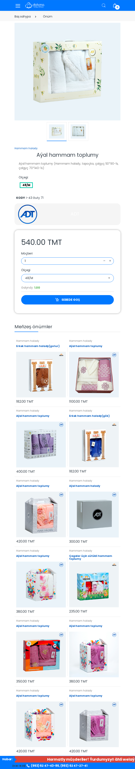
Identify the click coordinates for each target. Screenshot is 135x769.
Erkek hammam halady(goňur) (38, 346)
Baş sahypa (23, 16)
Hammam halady (26, 148)
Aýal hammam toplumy (85, 346)
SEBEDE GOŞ (67, 300)
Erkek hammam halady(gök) (89, 416)
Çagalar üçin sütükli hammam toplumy (90, 557)
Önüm (47, 16)
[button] (103, 5)
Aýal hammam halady (84, 486)
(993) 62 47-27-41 (74, 766)
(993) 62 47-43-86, (43, 766)
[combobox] (67, 278)
